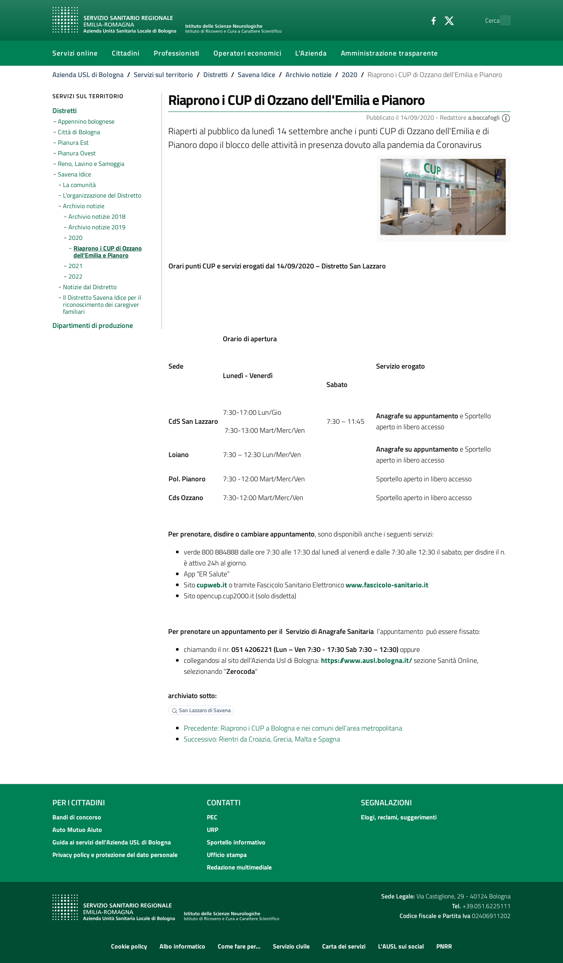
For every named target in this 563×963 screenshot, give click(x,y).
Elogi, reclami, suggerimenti (399, 817)
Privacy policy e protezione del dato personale (115, 854)
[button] (506, 117)
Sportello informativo (236, 842)
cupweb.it (212, 585)
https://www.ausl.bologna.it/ (366, 660)
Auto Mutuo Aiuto (77, 829)
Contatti (223, 802)
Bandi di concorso (76, 817)
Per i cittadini (78, 802)
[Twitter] (432, 20)
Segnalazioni (386, 802)
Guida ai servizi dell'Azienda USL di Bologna (111, 842)
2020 (349, 74)
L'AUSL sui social (401, 946)
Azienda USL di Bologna (88, 74)
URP (212, 829)
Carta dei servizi (344, 946)
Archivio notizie (308, 74)
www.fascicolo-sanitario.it (387, 585)
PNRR (444, 946)
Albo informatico (182, 946)
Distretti (215, 74)
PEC (212, 817)
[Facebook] (416, 20)
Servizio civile (291, 946)
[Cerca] (501, 20)
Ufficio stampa (227, 854)
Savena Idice (256, 74)
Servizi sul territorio (163, 74)
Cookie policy (129, 946)
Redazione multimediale (239, 867)
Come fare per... (239, 946)
